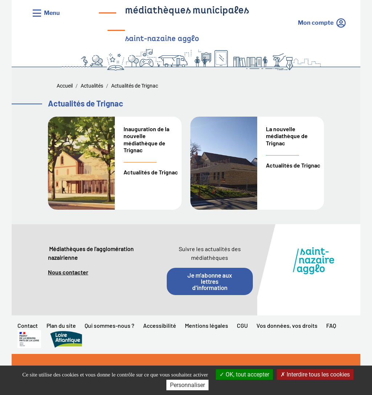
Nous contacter (68, 272)
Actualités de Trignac (151, 172)
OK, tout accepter (244, 374)
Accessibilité (159, 325)
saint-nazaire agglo (162, 39)
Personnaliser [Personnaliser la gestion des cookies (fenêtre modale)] (187, 385)
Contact (27, 325)
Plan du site (61, 325)
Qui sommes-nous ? (109, 325)
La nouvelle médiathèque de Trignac (287, 135)
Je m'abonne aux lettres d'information (209, 281)
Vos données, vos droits (287, 325)
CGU (242, 325)
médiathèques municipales (187, 11)
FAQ (331, 325)
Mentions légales (206, 325)
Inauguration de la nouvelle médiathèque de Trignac (146, 139)
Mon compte (315, 22)
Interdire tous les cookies (315, 374)
